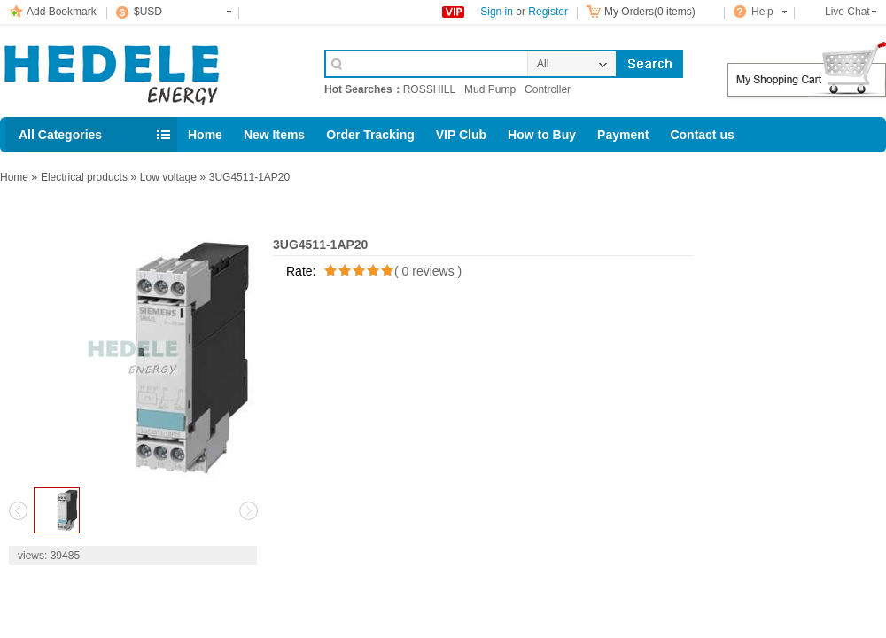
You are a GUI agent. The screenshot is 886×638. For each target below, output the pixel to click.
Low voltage (168, 177)
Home (205, 135)
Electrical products (84, 177)
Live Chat (847, 11)
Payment (623, 135)
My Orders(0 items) (650, 11)
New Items (274, 135)
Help (762, 11)
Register (548, 11)
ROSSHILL (429, 89)
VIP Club (461, 135)
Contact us (702, 135)
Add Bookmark (62, 11)
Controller (548, 89)
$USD (148, 11)
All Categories (60, 135)
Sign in (496, 11)
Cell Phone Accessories (143, 69)
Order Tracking (370, 135)
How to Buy (542, 135)
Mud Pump (490, 89)
